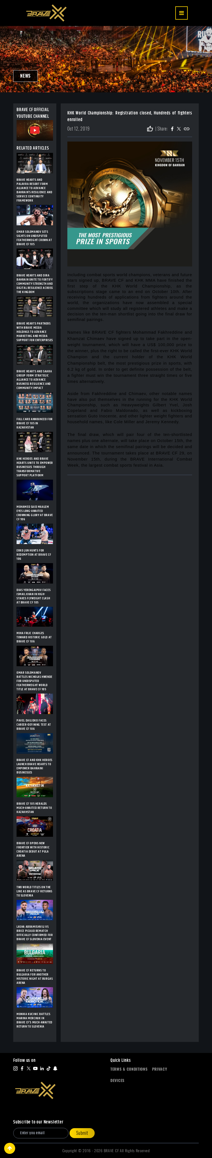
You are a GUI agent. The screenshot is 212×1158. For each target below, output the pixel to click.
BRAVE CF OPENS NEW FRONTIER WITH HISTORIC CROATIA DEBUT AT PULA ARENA (33, 849)
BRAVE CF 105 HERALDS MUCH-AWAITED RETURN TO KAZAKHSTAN (34, 808)
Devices (117, 1080)
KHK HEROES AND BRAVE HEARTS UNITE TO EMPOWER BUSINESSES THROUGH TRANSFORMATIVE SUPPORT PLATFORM (35, 467)
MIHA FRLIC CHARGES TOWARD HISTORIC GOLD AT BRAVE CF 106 (34, 637)
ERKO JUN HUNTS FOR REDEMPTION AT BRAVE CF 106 (34, 554)
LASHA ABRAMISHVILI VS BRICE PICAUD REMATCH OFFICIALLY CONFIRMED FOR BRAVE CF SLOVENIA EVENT (35, 933)
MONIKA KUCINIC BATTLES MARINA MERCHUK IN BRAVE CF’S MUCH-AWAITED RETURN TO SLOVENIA (34, 1020)
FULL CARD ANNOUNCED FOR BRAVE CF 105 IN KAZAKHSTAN (35, 423)
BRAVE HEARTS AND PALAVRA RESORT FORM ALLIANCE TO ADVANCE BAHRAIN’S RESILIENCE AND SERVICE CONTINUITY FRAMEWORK (34, 190)
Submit (82, 1133)
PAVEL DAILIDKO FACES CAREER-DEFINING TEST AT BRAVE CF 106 (34, 724)
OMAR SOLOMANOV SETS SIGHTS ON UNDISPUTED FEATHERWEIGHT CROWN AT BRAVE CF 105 (34, 238)
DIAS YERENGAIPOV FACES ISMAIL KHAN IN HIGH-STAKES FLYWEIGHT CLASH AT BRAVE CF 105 (34, 596)
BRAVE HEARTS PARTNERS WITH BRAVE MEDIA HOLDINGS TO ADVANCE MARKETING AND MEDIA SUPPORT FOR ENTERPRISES (35, 331)
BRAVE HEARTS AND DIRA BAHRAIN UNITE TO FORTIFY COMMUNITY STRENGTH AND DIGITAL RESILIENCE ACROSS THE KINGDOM (35, 283)
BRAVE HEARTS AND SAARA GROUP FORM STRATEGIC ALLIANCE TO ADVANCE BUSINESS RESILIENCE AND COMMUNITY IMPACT (34, 379)
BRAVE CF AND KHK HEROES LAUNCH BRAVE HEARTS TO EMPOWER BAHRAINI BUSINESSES (34, 766)
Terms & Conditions (129, 1069)
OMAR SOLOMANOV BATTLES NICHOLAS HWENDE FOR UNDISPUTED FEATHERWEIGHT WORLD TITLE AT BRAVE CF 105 (34, 681)
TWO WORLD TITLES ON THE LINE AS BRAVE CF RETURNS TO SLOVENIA (34, 891)
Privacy (159, 1069)
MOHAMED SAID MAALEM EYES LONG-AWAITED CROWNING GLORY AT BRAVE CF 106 (35, 513)
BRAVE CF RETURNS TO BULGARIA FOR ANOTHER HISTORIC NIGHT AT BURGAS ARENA (35, 976)
